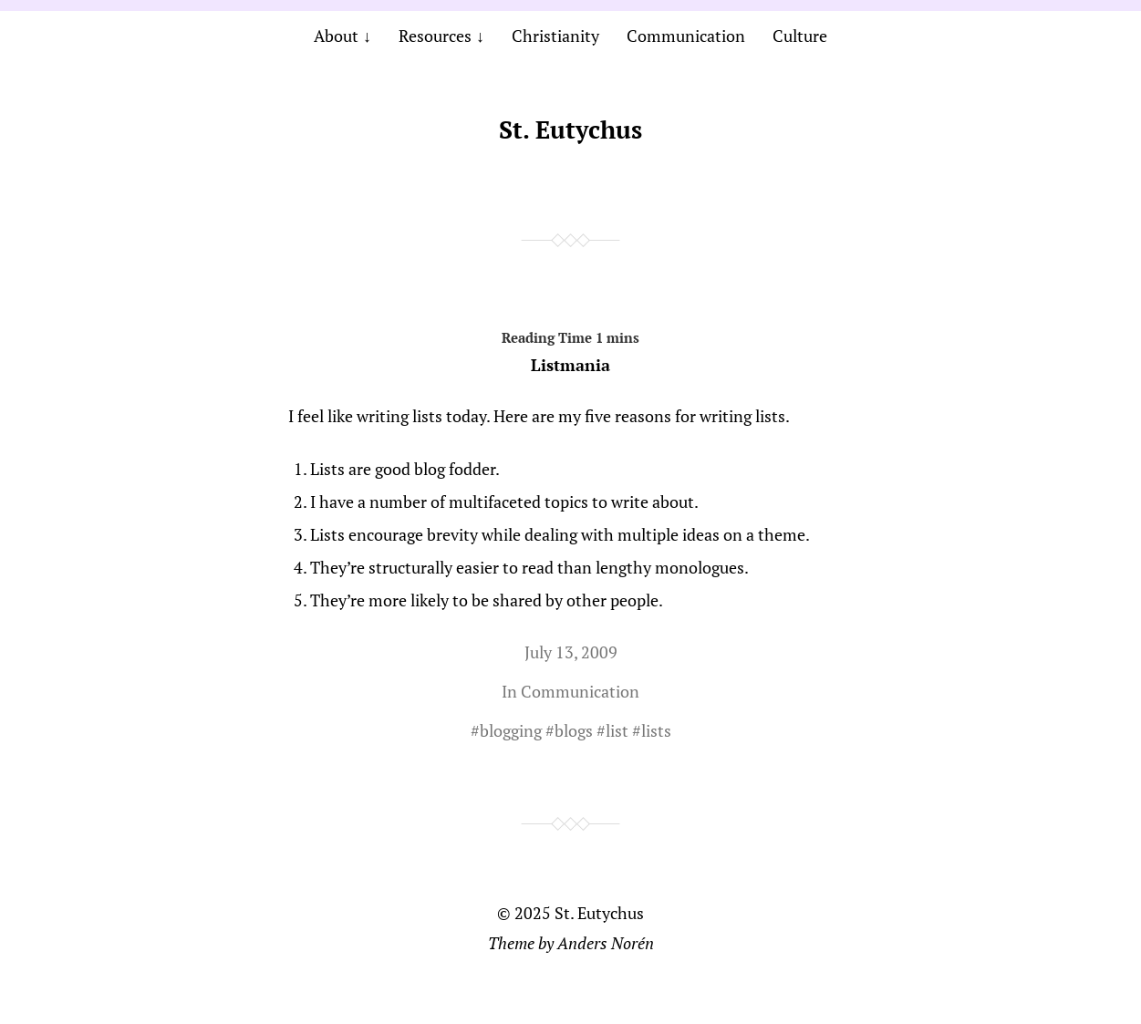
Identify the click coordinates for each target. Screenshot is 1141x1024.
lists (656, 730)
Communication (686, 36)
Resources (435, 36)
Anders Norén (605, 943)
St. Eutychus (570, 129)
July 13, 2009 (570, 652)
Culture (800, 36)
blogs (574, 730)
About (336, 36)
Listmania (571, 348)
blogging (511, 730)
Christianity (555, 36)
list (617, 730)
